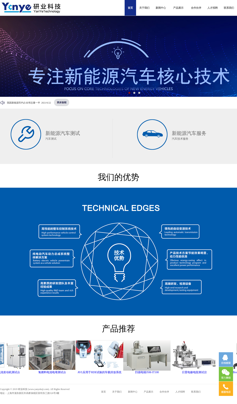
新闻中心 (132, 391)
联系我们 (196, 391)
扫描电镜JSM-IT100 (148, 371)
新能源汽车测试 (62, 133)
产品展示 (148, 391)
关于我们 (117, 391)
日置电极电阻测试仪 (196, 371)
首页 (103, 391)
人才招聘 (180, 391)
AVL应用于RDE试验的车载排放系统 (101, 371)
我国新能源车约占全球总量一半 (23, 102)
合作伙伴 (164, 391)
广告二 (118, 56)
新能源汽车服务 (189, 133)
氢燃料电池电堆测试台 (54, 371)
